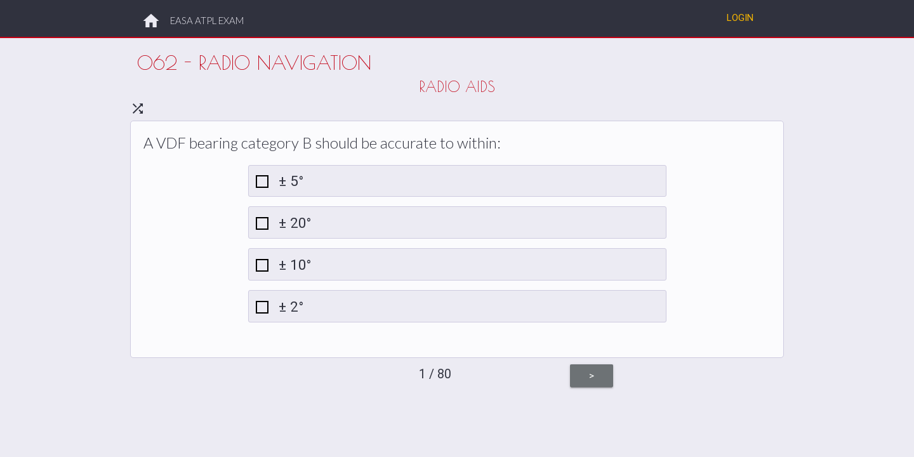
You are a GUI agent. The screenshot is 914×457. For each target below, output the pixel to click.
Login (740, 17)
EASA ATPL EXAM (207, 20)
